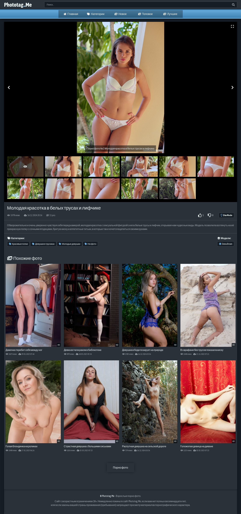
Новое (120, 14)
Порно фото (120, 467)
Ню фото (90, 244)
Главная (71, 14)
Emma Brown (225, 244)
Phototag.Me (18, 5)
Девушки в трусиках (43, 244)
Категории (95, 14)
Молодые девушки (69, 244)
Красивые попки (18, 244)
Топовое (145, 14)
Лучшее (170, 14)
